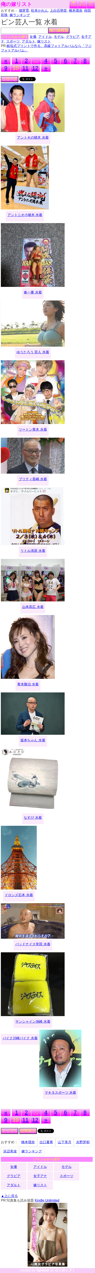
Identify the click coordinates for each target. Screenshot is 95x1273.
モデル (59, 36)
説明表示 (28, 1131)
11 (25, 68)
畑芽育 (24, 10)
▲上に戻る (9, 1196)
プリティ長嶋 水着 (33, 479)
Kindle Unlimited (47, 1200)
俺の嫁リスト (16, 4)
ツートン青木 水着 (33, 429)
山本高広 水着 (32, 607)
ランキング (82, 3)
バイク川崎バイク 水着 (20, 1038)
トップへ (9, 1131)
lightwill (42, 1270)
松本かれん (39, 10)
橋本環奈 (75, 10)
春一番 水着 (33, 292)
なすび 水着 (33, 817)
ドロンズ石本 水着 (19, 895)
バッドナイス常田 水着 (32, 944)
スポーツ (13, 41)
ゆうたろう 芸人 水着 (33, 352)
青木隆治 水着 (27, 684)
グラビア (72, 36)
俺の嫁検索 (58, 30)
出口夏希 (46, 1142)
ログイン (91, 3)
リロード (9, 79)
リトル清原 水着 (32, 550)
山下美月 (64, 1142)
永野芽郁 (83, 1142)
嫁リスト (74, 3)
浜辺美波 (10, 1151)
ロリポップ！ (65, 1270)
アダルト (28, 41)
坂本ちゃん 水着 (32, 740)
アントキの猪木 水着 (32, 137)
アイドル (45, 36)
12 (35, 68)
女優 (33, 36)
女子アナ (40, 1176)
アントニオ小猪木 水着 (24, 215)
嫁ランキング (20, 15)
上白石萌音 (58, 10)
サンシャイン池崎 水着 (32, 1021)
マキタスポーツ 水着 (60, 1092)
